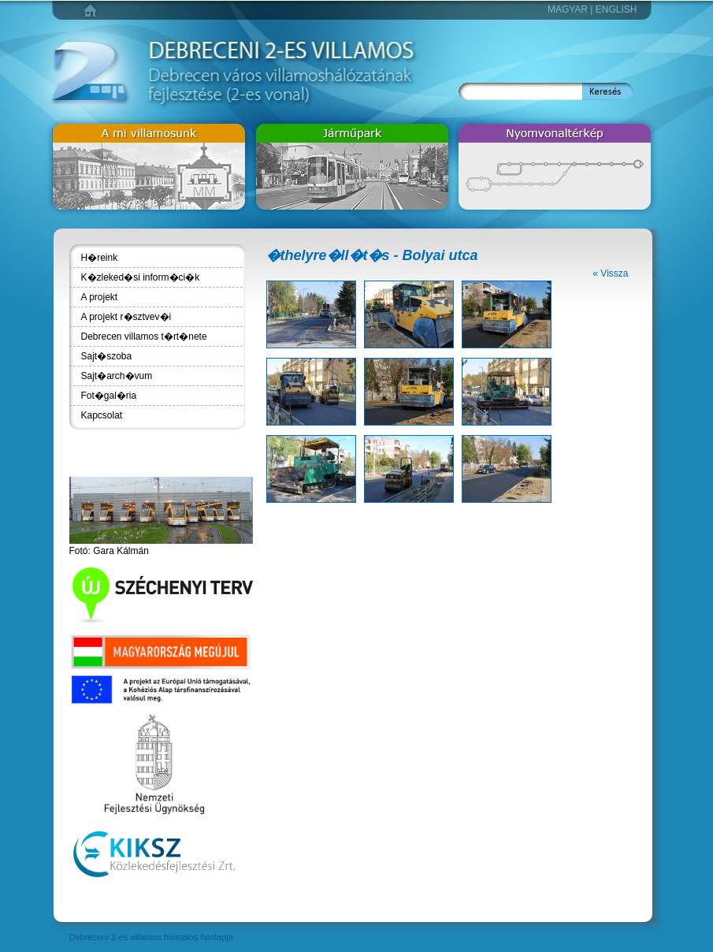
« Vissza (610, 273)
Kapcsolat (102, 415)
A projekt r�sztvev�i (126, 316)
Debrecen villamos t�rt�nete (144, 336)
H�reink (99, 257)
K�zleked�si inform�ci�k (140, 277)
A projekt (99, 297)
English (616, 9)
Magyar (568, 9)
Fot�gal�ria (109, 395)
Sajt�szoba (106, 356)
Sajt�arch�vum (117, 375)
